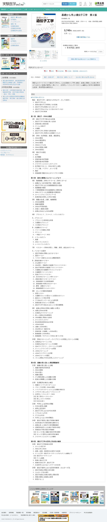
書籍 (65, 4)
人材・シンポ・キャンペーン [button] (34, 9)
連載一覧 (13, 24)
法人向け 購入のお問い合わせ (85, 77)
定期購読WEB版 (16, 28)
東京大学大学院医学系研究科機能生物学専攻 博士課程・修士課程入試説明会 (14, 98)
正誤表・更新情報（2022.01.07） (77, 71)
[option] (5, 63)
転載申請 (64, 512)
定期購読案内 (15, 26)
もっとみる (43, 60)
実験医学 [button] (4, 9)
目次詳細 (60, 71)
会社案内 (3, 512)
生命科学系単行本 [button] (16, 9)
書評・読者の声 (49, 77)
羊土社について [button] (65, 9)
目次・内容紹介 (36, 77)
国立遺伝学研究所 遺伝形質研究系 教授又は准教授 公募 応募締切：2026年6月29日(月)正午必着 (14, 82)
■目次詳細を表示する (37, 97)
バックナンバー (15, 21)
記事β (72, 4)
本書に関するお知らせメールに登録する (83, 59)
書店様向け (37, 512)
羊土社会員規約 (88, 512)
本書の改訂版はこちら (83, 37)
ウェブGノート (5, 152)
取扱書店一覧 (19, 512)
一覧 (12, 55)
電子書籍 (28, 512)
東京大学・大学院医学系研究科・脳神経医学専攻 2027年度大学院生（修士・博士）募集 (14, 92)
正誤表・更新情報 (54, 512)
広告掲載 (44, 512)
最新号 (13, 17)
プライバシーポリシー (75, 512)
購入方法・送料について (64, 77)
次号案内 (13, 19)
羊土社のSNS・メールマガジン (9, 515)
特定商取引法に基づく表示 (28, 515)
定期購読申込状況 (16, 30)
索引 (52, 71)
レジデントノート (5, 150)
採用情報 (11, 512)
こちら (100, 51)
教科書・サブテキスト (7, 155)
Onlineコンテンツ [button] (52, 9)
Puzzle (19, 17)
